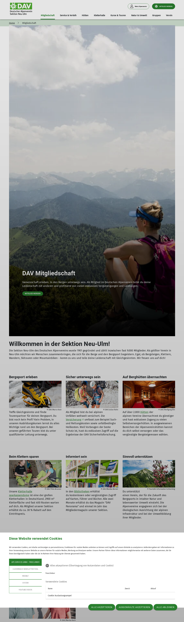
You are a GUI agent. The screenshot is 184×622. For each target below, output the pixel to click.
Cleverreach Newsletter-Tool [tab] (25, 569)
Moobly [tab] (25, 576)
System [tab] (25, 583)
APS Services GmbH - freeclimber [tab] (25, 562)
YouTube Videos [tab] (25, 590)
